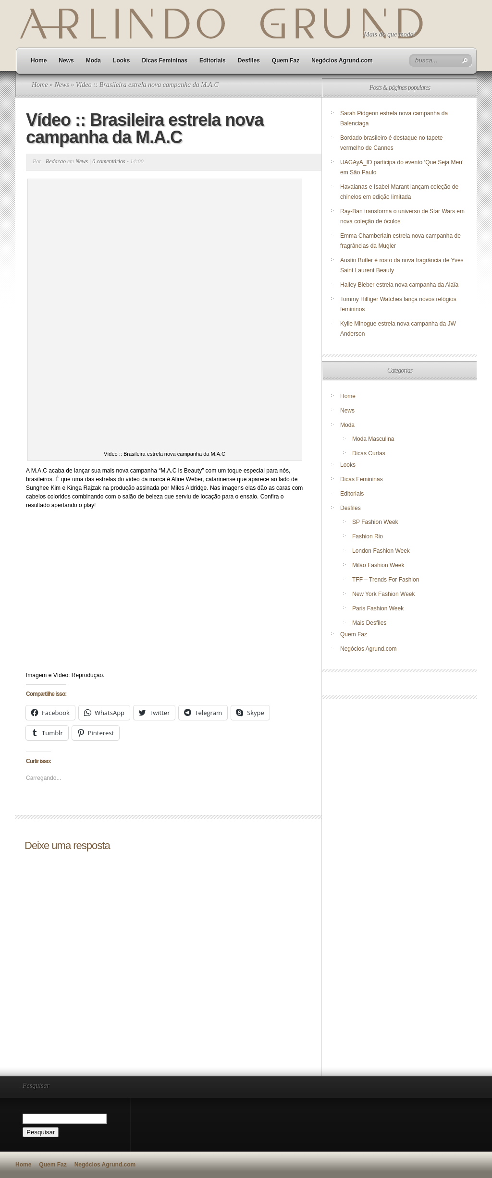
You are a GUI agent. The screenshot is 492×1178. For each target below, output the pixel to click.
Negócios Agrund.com (342, 60)
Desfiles (249, 60)
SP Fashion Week (375, 522)
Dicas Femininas (164, 60)
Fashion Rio (367, 536)
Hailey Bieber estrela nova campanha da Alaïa (399, 284)
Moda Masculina (373, 439)
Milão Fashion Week (378, 565)
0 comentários (108, 161)
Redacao (56, 161)
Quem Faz (285, 60)
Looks (121, 60)
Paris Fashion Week (378, 608)
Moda (93, 60)
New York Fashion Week (383, 594)
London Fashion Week (381, 550)
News (66, 60)
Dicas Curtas (368, 453)
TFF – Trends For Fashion (385, 579)
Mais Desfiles (369, 622)
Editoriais (212, 60)
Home (39, 60)
